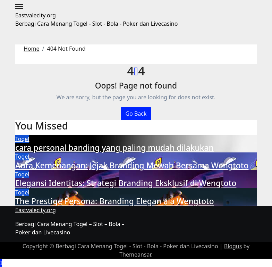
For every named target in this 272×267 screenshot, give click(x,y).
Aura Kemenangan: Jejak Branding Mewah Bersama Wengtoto (131, 165)
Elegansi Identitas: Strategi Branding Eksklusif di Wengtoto (125, 183)
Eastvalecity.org (35, 15)
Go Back (135, 113)
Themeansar (135, 254)
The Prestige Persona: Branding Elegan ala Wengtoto (114, 201)
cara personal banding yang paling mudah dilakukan (114, 147)
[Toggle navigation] (19, 6)
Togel (22, 139)
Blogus (233, 246)
